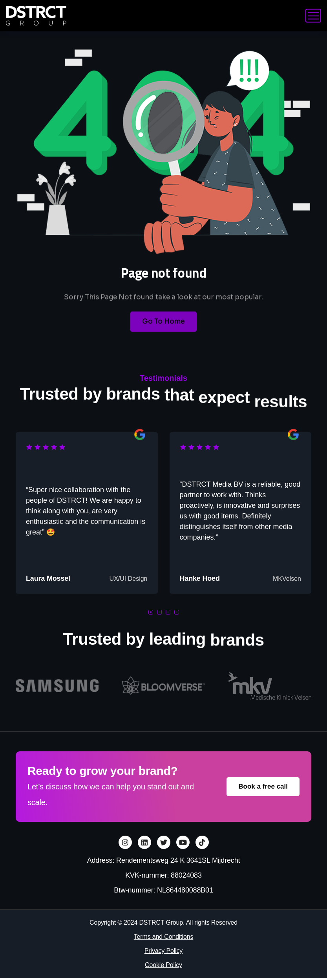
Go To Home (163, 329)
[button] (150, 612)
